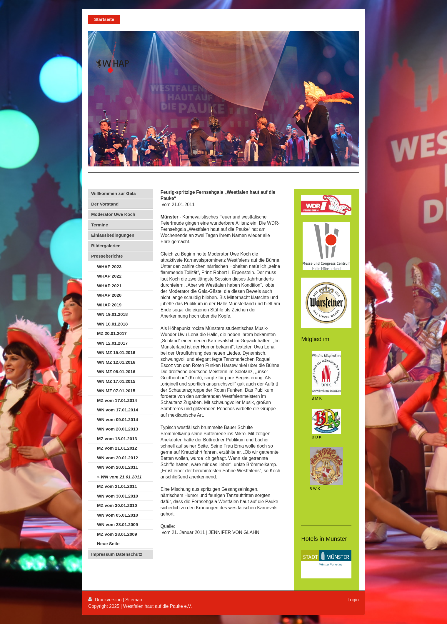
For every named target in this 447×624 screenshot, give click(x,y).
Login (353, 599)
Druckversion (105, 599)
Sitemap (133, 599)
